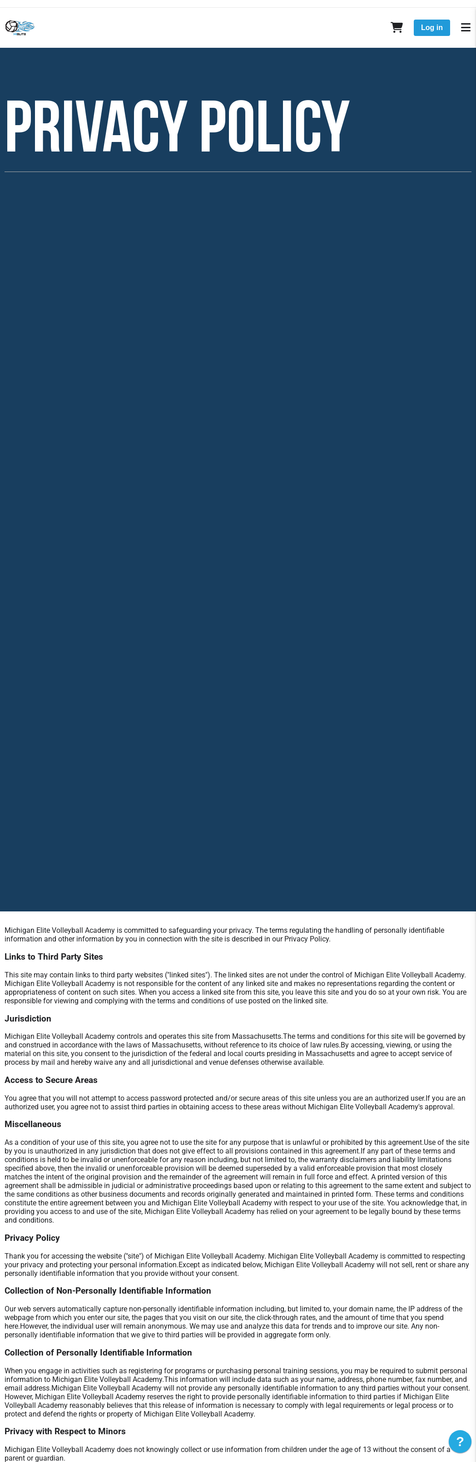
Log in (432, 27)
